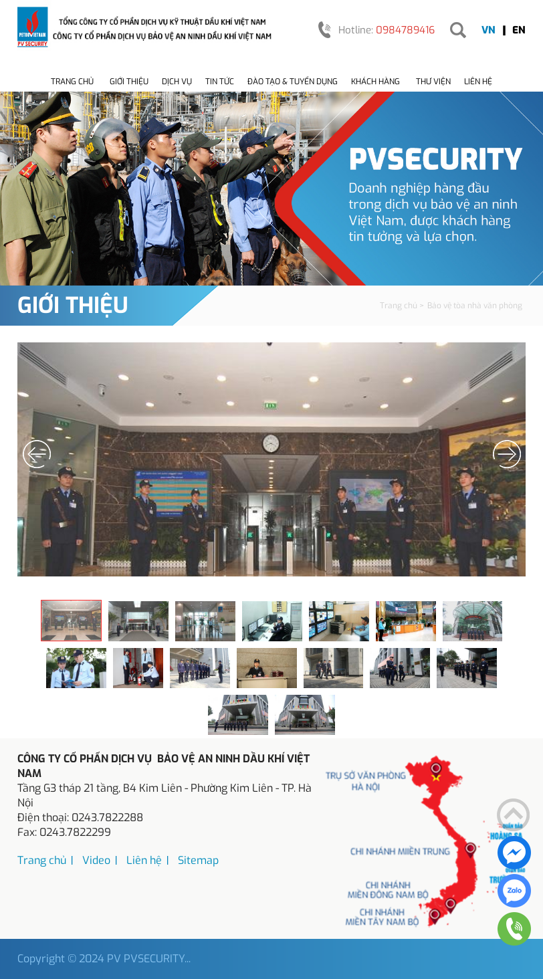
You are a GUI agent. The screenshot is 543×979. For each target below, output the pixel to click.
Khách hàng (375, 81)
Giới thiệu (129, 81)
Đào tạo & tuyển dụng (292, 81)
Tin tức (219, 81)
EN (519, 30)
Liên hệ (478, 81)
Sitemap (198, 860)
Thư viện (433, 81)
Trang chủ (72, 81)
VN (488, 30)
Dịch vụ (177, 81)
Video (96, 860)
